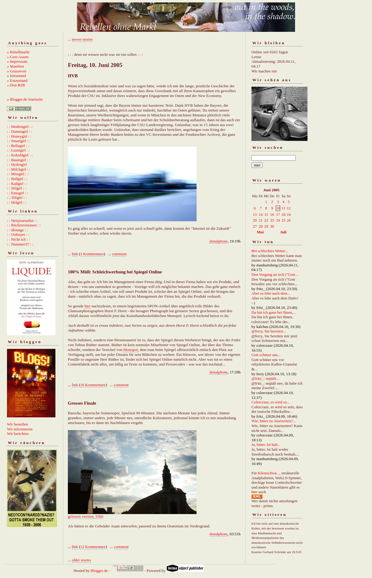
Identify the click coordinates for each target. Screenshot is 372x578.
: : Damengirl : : (19, 131)
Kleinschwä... (268, 473)
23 (272, 220)
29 (266, 226)
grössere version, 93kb (85, 516)
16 (272, 214)
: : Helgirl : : (16, 202)
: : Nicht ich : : (18, 239)
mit (274, 71)
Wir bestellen (17, 424)
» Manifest (15, 66)
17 (278, 214)
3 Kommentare (92, 254)
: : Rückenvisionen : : (24, 225)
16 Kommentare (93, 385)
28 (261, 226)
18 (283, 214)
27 (255, 226)
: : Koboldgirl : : (20, 155)
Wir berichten (17, 433)
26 (289, 220)
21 (261, 220)
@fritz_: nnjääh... (265, 378)
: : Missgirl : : (17, 174)
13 (255, 214)
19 (289, 214)
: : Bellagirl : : (18, 145)
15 (266, 214)
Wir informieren (19, 429)
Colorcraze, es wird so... (270, 402)
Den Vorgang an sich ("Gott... (274, 274)
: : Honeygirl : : (19, 136)
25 (283, 220)
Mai (260, 232)
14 (261, 214)
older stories (81, 560)
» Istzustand (16, 75)
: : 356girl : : (17, 197)
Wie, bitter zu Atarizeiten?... (273, 421)
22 (266, 220)
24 (278, 220)
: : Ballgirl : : (17, 178)
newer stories (82, 39)
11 (283, 208)
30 (272, 226)
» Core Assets (18, 57)
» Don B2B (16, 85)
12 (289, 208)
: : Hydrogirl (17, 164)
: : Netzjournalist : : (22, 220)
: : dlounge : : (17, 230)
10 (278, 208)
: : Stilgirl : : (16, 188)
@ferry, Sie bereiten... (268, 331)
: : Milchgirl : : (18, 169)
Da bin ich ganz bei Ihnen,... (273, 312)
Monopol (130, 349)
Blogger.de (99, 570)
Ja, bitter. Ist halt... (266, 444)
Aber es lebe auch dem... (270, 293)
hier (88, 306)
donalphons (218, 241)
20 (255, 220)
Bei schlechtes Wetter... (269, 251)
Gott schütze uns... (266, 354)
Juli (283, 232)
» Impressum (17, 61)
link (75, 254)
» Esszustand (17, 80)
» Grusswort (16, 71)
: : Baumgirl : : (18, 160)
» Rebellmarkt (18, 52)
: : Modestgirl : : (20, 126)
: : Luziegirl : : (18, 150)
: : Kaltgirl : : (17, 183)
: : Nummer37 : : (20, 244)
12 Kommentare (93, 546)
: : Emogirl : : (17, 193)
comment (119, 254)
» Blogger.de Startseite (25, 99)
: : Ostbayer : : (18, 234)
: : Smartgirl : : (18, 141)
